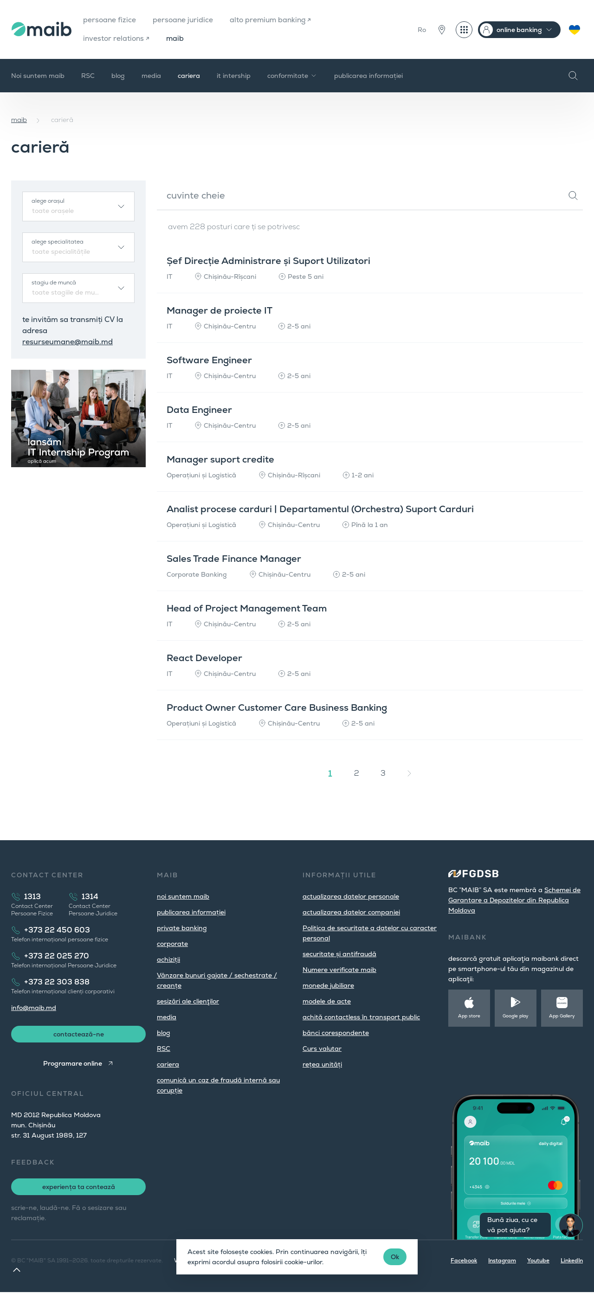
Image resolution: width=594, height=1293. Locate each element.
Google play (516, 1016)
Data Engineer (200, 410)
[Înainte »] (409, 774)
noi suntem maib (183, 897)
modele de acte (327, 1001)
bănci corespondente (336, 1033)
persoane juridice (183, 20)
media (151, 76)
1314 (90, 897)
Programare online (72, 1064)
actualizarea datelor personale (351, 897)
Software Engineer (210, 360)
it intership (234, 76)
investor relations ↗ (116, 39)
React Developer (206, 658)
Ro (422, 30)
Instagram (502, 1261)
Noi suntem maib (38, 76)
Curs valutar (322, 1049)
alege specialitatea (58, 242)
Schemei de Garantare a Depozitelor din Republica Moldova (514, 900)
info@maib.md (33, 1008)
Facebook (464, 1261)
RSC (88, 76)
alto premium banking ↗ (273, 20)
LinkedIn (572, 1261)
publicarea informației (368, 76)
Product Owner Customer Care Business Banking (278, 708)
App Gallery (562, 1016)
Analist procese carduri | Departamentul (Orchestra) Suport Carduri (321, 509)
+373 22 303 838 (57, 982)
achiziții (168, 960)
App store (469, 1016)
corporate (172, 944)
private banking (182, 928)
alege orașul (48, 201)
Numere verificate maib (339, 970)
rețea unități (322, 1065)
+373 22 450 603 (57, 930)
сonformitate (292, 76)
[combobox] (78, 207)
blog (118, 76)
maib (176, 39)
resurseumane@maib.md (67, 342)
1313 (32, 897)
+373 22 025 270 (56, 956)
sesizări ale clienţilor (188, 1001)
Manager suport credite (222, 460)
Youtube (538, 1261)
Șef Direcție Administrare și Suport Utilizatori (270, 261)
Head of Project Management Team (248, 609)
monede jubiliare (328, 986)
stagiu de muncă (54, 283)
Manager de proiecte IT (221, 311)
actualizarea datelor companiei (351, 912)
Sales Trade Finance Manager (235, 559)
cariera (189, 76)
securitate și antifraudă (339, 954)
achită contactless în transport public (361, 1017)
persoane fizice (109, 20)
